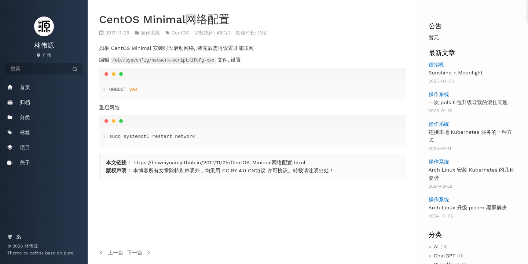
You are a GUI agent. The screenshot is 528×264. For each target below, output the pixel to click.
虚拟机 (436, 64)
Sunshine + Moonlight (456, 73)
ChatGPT (444, 255)
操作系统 (439, 94)
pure (69, 253)
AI (436, 246)
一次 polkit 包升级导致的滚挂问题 (468, 102)
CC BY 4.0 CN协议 (243, 170)
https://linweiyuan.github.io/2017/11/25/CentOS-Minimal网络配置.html (219, 162)
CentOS (180, 33)
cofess (37, 253)
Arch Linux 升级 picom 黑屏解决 (468, 207)
